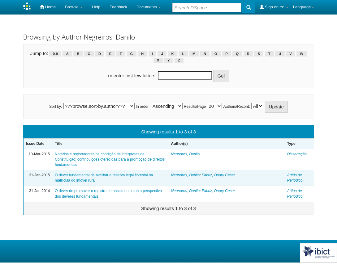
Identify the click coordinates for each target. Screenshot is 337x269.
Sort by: (55, 106)
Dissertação (297, 154)
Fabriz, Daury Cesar (218, 175)
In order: (143, 106)
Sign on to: (274, 6)
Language (303, 7)
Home (48, 6)
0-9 (55, 54)
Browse (74, 7)
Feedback (118, 7)
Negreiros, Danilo (185, 154)
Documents (148, 7)
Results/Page (195, 106)
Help (96, 7)
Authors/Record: (236, 106)
